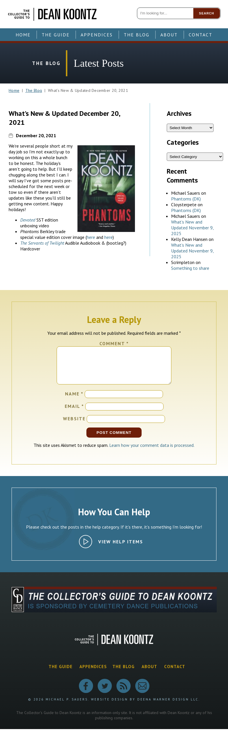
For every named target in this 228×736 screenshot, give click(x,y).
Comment (114, 343)
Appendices (97, 35)
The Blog (136, 35)
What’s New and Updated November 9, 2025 (192, 227)
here (91, 237)
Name (74, 401)
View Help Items (120, 548)
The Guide (56, 35)
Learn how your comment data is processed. (151, 452)
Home (23, 35)
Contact (200, 35)
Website (74, 425)
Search (206, 13)
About (169, 35)
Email (74, 413)
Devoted (27, 220)
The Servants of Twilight (42, 243)
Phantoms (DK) (186, 199)
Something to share (190, 268)
